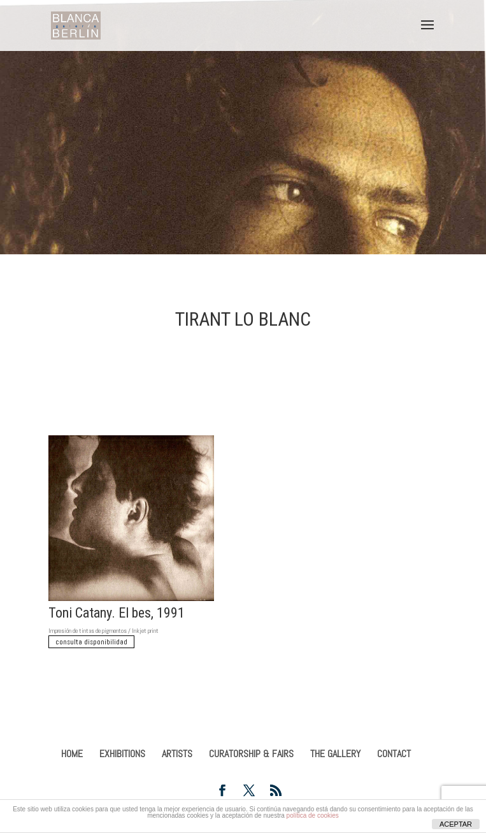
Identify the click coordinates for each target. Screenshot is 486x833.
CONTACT (394, 753)
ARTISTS (177, 753)
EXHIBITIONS (122, 753)
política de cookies (313, 815)
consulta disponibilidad (91, 641)
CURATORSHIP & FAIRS (251, 753)
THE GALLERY (335, 753)
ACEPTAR (456, 824)
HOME (72, 753)
